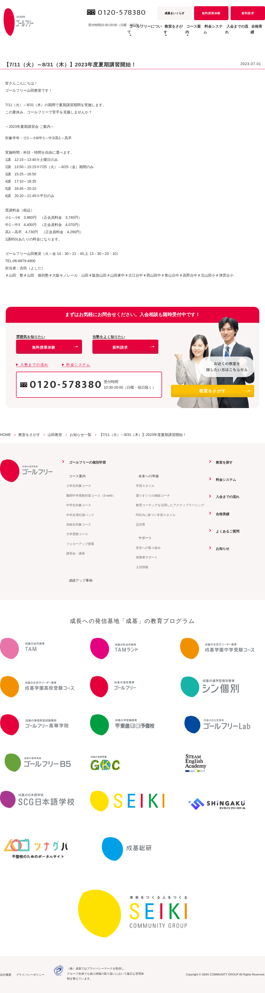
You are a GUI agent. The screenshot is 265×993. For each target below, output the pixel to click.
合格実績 (254, 32)
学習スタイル (145, 486)
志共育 (140, 524)
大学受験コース (77, 534)
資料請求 (247, 13)
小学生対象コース (78, 486)
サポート (143, 537)
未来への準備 (147, 476)
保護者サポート (147, 557)
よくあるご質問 (226, 531)
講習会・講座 (75, 553)
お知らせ (220, 548)
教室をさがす (224, 391)
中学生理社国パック (80, 515)
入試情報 (142, 567)
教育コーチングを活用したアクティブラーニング (170, 505)
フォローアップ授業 (80, 543)
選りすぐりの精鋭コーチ (153, 495)
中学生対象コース (78, 505)
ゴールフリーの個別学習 (86, 462)
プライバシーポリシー (30, 974)
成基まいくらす (175, 13)
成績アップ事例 (79, 580)
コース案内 (75, 476)
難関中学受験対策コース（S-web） (90, 495)
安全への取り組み (148, 547)
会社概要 (5, 974)
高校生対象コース (78, 524)
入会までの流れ (226, 32)
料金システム (195, 32)
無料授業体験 (211, 13)
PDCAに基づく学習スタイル (155, 515)
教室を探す (222, 462)
